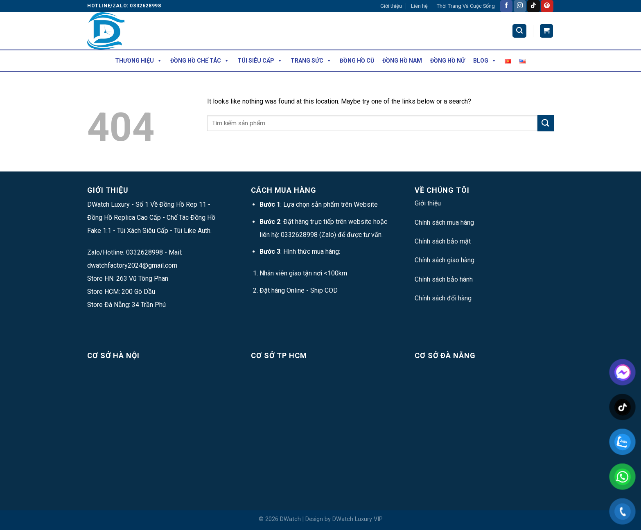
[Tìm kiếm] (519, 31)
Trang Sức (311, 60)
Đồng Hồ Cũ (357, 60)
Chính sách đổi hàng (443, 298)
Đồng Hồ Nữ (447, 60)
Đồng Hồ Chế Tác (199, 60)
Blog (485, 60)
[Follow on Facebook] (506, 6)
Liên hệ (419, 6)
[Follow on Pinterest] (547, 6)
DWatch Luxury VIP (357, 519)
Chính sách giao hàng (444, 260)
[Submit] (545, 123)
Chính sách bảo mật (443, 241)
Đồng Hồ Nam (402, 60)
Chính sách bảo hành (444, 279)
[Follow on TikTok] (533, 6)
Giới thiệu (391, 6)
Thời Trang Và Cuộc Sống (466, 6)
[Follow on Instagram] (520, 6)
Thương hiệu (138, 60)
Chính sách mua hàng (444, 222)
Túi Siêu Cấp (259, 60)
